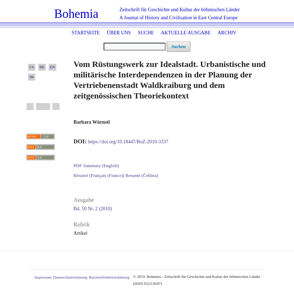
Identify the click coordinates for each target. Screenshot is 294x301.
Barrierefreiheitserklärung (109, 277)
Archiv (227, 32)
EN (52, 67)
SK (31, 77)
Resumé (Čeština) (142, 175)
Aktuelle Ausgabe (186, 32)
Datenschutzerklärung (70, 277)
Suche (146, 32)
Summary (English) (101, 165)
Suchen (179, 46)
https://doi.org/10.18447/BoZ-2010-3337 (128, 141)
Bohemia (76, 14)
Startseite (86, 32)
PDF (78, 165)
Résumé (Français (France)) (99, 175)
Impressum (43, 277)
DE (42, 67)
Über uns (119, 32)
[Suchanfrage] (135, 46)
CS (31, 67)
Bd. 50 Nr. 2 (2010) (93, 208)
